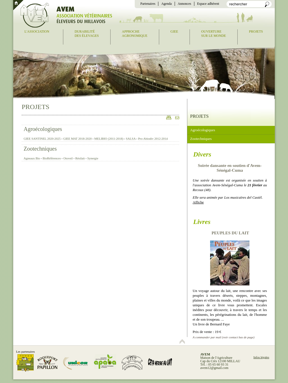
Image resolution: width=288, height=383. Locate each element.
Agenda (166, 4)
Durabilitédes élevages (87, 34)
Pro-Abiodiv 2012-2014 (153, 138)
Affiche (198, 202)
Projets (256, 31)
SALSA (131, 138)
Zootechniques (40, 149)
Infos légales (261, 357)
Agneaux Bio (32, 158)
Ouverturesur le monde (213, 34)
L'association (36, 31)
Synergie (92, 158)
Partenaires (147, 4)
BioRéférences (52, 158)
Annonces (184, 4)
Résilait (80, 158)
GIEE (174, 31)
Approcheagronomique (134, 34)
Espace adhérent (208, 4)
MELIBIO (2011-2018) (108, 138)
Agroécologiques (43, 129)
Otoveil (68, 158)
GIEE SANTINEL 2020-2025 (42, 138)
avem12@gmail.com (214, 368)
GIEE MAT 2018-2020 (77, 138)
